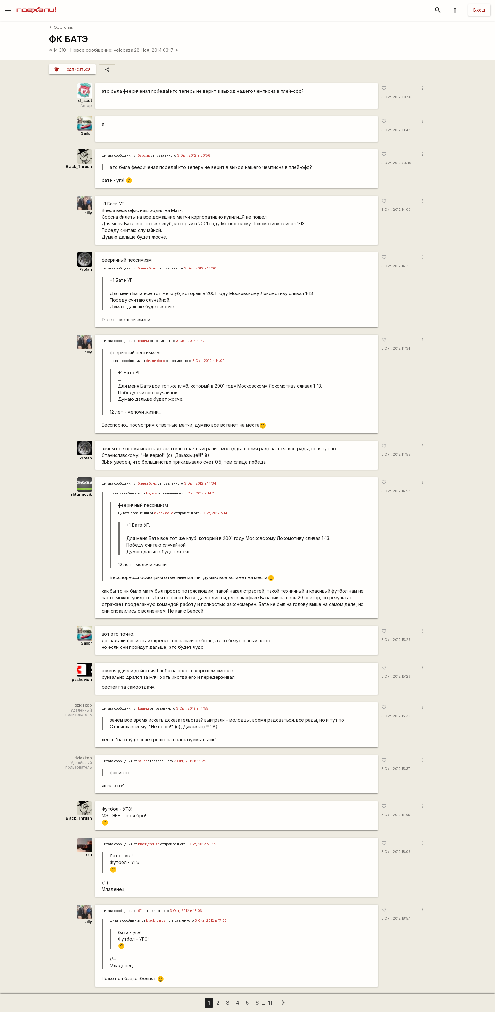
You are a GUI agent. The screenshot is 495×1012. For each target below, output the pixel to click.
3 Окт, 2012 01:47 (395, 130)
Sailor (86, 133)
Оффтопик (61, 27)
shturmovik (81, 494)
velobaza (123, 50)
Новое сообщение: (91, 50)
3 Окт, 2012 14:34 (395, 348)
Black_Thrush (79, 166)
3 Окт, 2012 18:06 (395, 852)
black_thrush (148, 844)
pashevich (82, 679)
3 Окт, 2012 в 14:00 (200, 268)
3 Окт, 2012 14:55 (395, 455)
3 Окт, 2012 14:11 (395, 266)
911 (89, 855)
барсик (144, 155)
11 (270, 1002)
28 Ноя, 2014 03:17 (156, 50)
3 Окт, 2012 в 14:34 (200, 484)
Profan (85, 269)
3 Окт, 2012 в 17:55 (202, 844)
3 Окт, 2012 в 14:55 (192, 709)
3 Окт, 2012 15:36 (395, 716)
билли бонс (147, 268)
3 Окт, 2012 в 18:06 (186, 911)
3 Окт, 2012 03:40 (396, 163)
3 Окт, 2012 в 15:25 (190, 761)
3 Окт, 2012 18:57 (395, 918)
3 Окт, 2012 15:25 (395, 640)
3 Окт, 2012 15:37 (395, 769)
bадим (143, 341)
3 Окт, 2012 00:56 (396, 97)
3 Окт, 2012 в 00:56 (193, 155)
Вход (479, 10)
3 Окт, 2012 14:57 (395, 491)
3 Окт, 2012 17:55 (395, 815)
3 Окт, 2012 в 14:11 (191, 341)
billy (88, 212)
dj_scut (85, 100)
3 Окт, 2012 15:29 (395, 676)
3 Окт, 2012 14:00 (395, 210)
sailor (142, 761)
